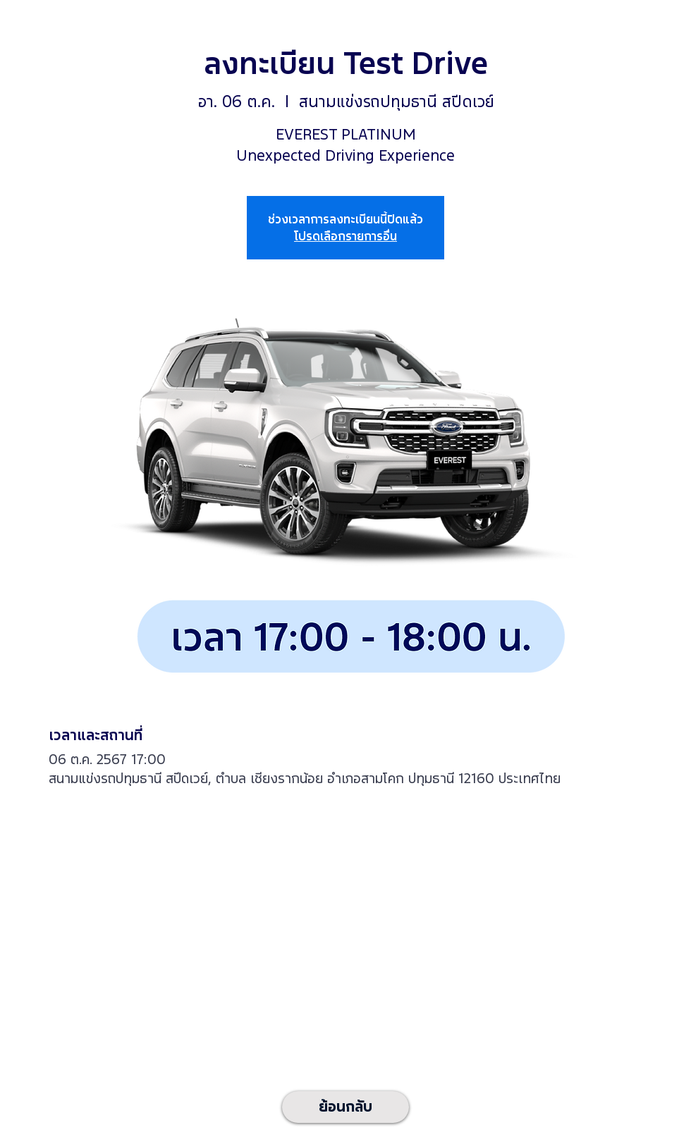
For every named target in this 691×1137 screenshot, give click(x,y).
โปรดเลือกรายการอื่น (345, 236)
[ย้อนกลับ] (345, 1107)
